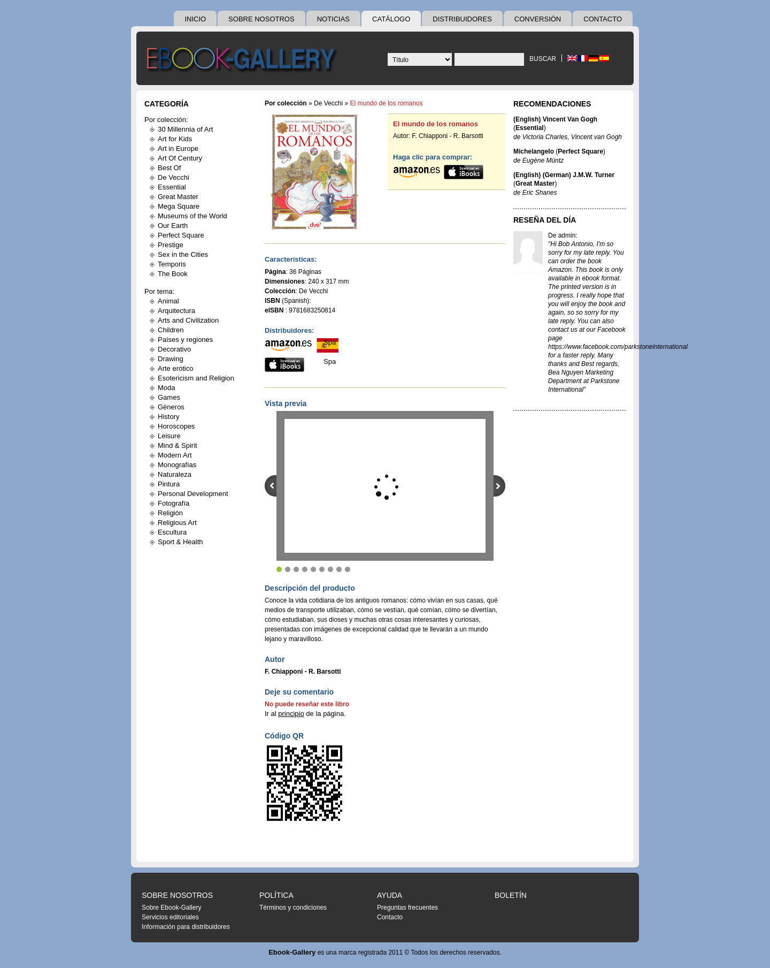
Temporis (172, 264)
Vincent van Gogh (596, 137)
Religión (170, 513)
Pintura (169, 484)
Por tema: (159, 291)
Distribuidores (462, 19)
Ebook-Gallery (291, 952)
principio (291, 714)
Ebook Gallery (243, 61)
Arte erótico (175, 368)
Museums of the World (192, 216)
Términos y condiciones (293, 907)
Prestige (170, 245)
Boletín (511, 895)
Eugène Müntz (543, 160)
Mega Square (178, 206)
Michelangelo (533, 151)
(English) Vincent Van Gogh (555, 119)
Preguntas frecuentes (407, 907)
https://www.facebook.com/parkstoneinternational (618, 346)
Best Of (169, 168)
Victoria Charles (544, 137)
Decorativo (174, 349)
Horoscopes (176, 426)
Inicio (195, 19)
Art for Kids (175, 139)
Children (170, 330)
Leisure (169, 436)
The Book (173, 274)
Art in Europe (178, 148)
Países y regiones (185, 340)
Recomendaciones (552, 104)
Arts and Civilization (188, 320)
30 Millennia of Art (185, 129)
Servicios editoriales (170, 917)
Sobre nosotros (261, 19)
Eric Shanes (539, 192)
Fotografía (173, 503)
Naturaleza (174, 474)
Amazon (560, 269)
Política (276, 895)
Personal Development (193, 494)
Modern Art (175, 455)
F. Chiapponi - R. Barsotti (447, 136)
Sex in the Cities (183, 254)
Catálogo (391, 19)
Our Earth (173, 226)
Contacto (602, 19)
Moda (166, 388)
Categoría (166, 104)
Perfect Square (181, 235)
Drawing (170, 359)
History (168, 417)
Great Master (178, 197)
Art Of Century (180, 158)
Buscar (542, 59)
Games (169, 397)
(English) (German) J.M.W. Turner (563, 175)
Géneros (171, 407)
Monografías (177, 465)
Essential (172, 187)
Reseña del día (544, 220)
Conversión (537, 19)
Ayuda (389, 895)
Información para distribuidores (186, 927)
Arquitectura (176, 311)
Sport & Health (180, 542)
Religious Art (177, 523)
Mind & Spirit (177, 445)
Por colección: (166, 120)
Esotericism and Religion (196, 378)
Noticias (333, 19)
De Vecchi (173, 177)
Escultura (172, 532)
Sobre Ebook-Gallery (171, 907)
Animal (168, 301)
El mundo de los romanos (435, 124)
